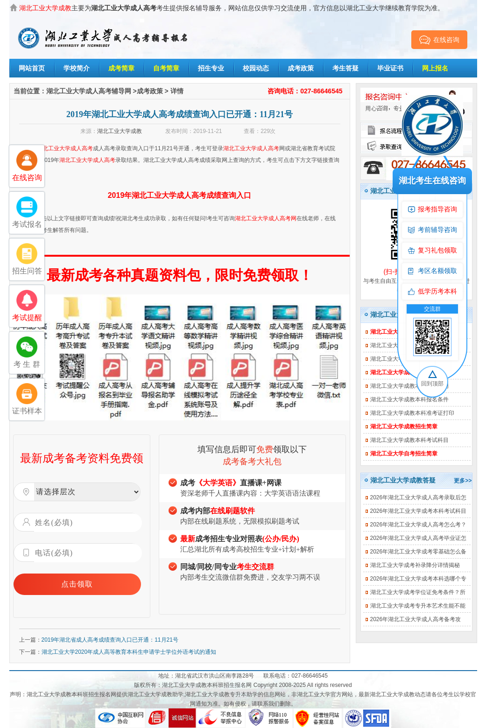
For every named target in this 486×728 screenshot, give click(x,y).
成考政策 (301, 68)
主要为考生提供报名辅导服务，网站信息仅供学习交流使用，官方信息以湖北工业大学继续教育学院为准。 (231, 8)
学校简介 (76, 68)
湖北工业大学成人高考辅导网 (88, 91)
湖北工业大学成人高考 (65, 148)
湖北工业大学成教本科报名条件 (409, 399)
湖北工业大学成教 (119, 131)
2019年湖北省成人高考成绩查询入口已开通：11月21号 (110, 640)
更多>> (463, 480)
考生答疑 (345, 68)
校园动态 (256, 68)
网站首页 (32, 68)
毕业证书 (390, 68)
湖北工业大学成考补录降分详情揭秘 (415, 565)
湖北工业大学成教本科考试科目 (409, 440)
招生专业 (211, 68)
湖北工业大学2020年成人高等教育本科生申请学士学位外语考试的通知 (129, 652)
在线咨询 (439, 39)
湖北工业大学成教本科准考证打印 (412, 413)
